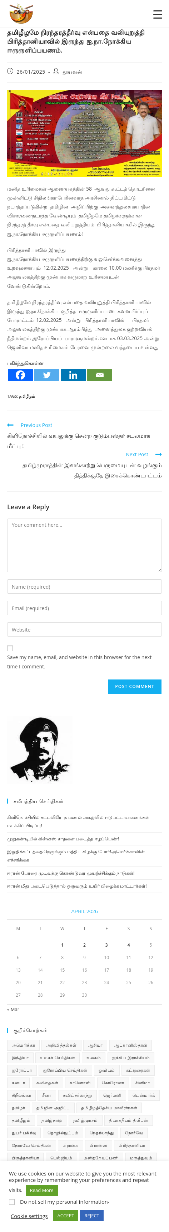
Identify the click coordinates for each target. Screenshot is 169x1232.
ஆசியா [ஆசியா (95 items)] (95, 1045)
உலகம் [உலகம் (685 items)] (93, 1058)
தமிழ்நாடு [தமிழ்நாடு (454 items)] (51, 1120)
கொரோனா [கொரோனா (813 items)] (113, 1083)
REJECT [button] (91, 1215)
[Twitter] (46, 375)
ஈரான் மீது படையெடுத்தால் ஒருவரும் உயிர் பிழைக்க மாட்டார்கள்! (77, 886)
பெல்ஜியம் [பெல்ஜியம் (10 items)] (61, 1158)
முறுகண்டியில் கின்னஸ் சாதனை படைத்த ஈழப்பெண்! (63, 838)
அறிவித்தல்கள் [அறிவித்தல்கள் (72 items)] (61, 1045)
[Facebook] (20, 375)
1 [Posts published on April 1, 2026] (62, 945)
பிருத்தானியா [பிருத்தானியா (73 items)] (25, 1158)
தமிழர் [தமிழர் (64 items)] (18, 1108)
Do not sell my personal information (64, 1201)
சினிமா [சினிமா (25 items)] (142, 1083)
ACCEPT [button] (66, 1215)
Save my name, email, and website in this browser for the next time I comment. (79, 661)
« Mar (13, 1009)
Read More (42, 1190)
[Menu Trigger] (158, 14)
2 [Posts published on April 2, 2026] (84, 945)
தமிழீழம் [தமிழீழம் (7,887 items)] (21, 1120)
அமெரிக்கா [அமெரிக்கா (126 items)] (23, 1045)
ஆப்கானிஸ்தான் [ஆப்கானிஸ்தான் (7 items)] (131, 1045)
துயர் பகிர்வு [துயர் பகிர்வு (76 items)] (24, 1133)
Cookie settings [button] (29, 1216)
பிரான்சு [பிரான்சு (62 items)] (71, 1145)
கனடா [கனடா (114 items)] (18, 1083)
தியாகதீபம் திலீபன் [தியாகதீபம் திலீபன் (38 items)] (128, 1120)
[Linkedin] (73, 375)
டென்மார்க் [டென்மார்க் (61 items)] (144, 1095)
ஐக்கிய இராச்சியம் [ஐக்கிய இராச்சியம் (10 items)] (131, 1058)
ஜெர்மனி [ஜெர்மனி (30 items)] (112, 1095)
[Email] (99, 375)
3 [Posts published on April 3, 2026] (106, 945)
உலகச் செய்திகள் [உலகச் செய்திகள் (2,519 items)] (57, 1058)
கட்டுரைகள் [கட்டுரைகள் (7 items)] (138, 1070)
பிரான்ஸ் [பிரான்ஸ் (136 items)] (99, 1145)
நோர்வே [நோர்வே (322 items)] (134, 1133)
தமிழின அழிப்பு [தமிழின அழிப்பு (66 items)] (53, 1108)
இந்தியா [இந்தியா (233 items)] (20, 1058)
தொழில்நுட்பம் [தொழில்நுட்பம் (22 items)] (63, 1133)
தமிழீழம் (27, 396)
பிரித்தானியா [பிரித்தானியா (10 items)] (132, 1145)
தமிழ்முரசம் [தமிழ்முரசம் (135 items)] (85, 1120)
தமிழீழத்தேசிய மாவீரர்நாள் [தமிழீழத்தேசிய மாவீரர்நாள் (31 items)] (109, 1108)
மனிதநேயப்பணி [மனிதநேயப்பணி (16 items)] (101, 1158)
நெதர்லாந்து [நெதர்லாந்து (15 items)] (102, 1133)
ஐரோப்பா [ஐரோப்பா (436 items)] (22, 1070)
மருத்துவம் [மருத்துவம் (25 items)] (141, 1158)
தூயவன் (73, 71)
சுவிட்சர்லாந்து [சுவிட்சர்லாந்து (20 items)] (77, 1095)
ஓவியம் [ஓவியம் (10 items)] (107, 1070)
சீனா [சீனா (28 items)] (46, 1095)
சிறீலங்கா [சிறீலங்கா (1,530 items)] (21, 1095)
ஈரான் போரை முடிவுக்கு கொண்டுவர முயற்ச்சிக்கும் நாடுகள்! (70, 873)
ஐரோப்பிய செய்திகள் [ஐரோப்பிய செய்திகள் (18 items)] (65, 1070)
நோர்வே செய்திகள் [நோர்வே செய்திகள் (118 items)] (31, 1145)
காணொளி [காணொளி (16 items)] (80, 1083)
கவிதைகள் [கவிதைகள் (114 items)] (47, 1083)
